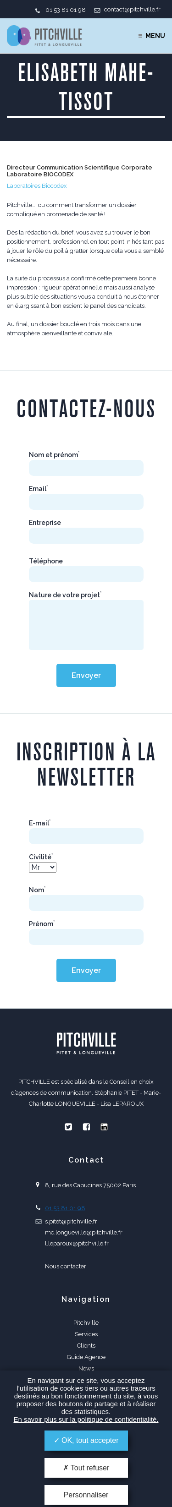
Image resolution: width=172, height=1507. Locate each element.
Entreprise (45, 522)
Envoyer (86, 675)
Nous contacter (65, 1266)
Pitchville (86, 1322)
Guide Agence (86, 1357)
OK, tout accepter (86, 1440)
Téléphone (46, 561)
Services (86, 1334)
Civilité (41, 857)
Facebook (86, 1126)
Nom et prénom (54, 455)
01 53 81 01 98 (65, 9)
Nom (37, 890)
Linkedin (104, 1126)
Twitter (68, 1126)
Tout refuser (86, 1468)
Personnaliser (86, 1495)
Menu (155, 35)
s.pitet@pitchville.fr (71, 1221)
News (86, 1368)
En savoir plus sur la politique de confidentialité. (85, 1419)
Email (38, 488)
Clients (86, 1345)
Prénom (42, 924)
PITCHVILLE (44, 35)
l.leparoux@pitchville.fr (77, 1243)
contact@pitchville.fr (132, 9)
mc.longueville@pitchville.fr (83, 1232)
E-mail (40, 823)
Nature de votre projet (65, 595)
